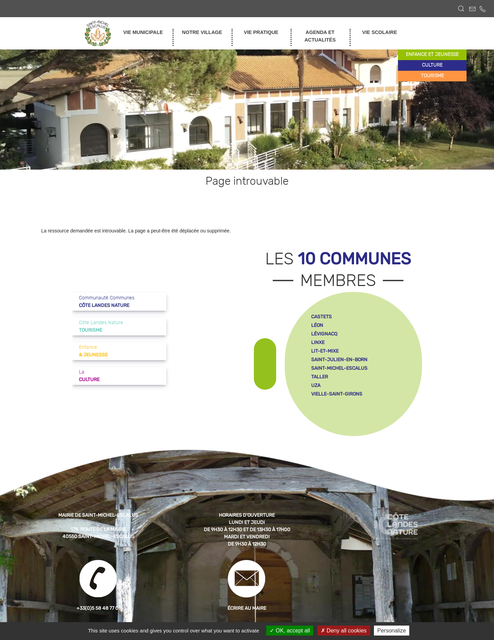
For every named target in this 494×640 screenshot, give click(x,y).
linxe (318, 342)
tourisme (432, 75)
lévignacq (324, 334)
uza (315, 385)
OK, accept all (290, 630)
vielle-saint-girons (336, 394)
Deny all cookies (344, 630)
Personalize (391, 630)
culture (432, 65)
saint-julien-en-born (339, 360)
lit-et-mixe (325, 351)
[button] (461, 8)
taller (319, 377)
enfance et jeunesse (432, 54)
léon (317, 325)
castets (321, 317)
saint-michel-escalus (339, 368)
